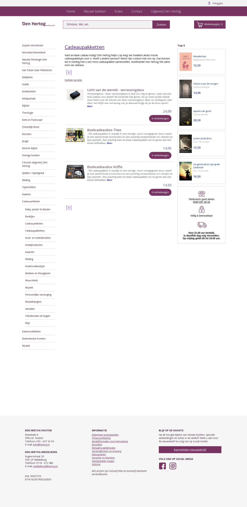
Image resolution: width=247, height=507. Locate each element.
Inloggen (215, 3)
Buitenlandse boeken (33, 338)
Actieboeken (29, 91)
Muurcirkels (31, 280)
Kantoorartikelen (31, 331)
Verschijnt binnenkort (33, 52)
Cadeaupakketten (35, 230)
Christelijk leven (30, 127)
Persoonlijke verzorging (38, 294)
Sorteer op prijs (73, 80)
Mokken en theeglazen (38, 273)
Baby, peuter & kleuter (37, 209)
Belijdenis (27, 77)
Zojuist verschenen (32, 45)
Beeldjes (30, 216)
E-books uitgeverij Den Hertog (34, 164)
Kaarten (26, 194)
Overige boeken (31, 155)
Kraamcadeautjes (35, 266)
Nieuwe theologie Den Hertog (34, 61)
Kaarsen (29, 252)
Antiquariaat (28, 98)
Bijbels (25, 105)
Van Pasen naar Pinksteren (37, 70)
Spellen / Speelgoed (33, 173)
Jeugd (25, 141)
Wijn (27, 323)
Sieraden (30, 308)
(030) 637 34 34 (201, 202)
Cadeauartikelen (31, 201)
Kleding (26, 180)
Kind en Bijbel (29, 148)
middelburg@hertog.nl (45, 466)
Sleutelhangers (33, 301)
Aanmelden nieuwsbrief (190, 450)
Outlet (25, 84)
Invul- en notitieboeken (38, 237)
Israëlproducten (34, 244)
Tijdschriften (29, 187)
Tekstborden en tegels (37, 316)
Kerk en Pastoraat (32, 119)
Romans (26, 134)
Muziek (29, 287)
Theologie (27, 112)
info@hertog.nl (41, 444)
